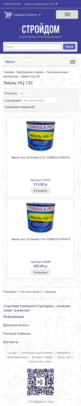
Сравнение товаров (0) (20, 107)
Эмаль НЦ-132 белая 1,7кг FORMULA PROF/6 (40, 239)
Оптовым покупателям (36, 353)
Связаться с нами (39, 361)
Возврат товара (42, 357)
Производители (17, 357)
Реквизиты (64, 353)
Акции (12, 353)
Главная (8, 72)
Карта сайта (65, 357)
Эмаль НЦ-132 (30, 76)
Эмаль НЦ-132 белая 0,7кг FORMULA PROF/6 (40, 157)
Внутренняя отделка (30, 72)
